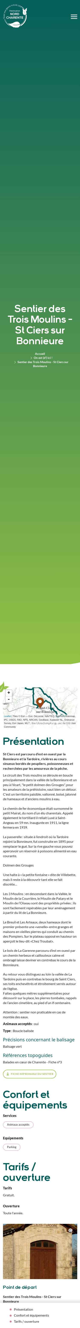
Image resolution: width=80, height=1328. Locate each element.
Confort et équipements (31, 1315)
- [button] (8, 699)
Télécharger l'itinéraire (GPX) (49, 722)
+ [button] (8, 693)
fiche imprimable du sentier (32, 1073)
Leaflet (7, 716)
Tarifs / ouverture (26, 1321)
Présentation (23, 1309)
